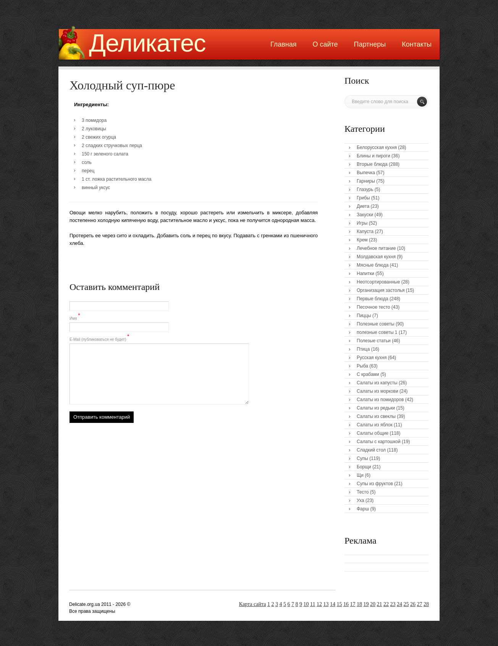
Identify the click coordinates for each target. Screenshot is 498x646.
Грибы (363, 198)
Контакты (417, 44)
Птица (363, 349)
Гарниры (366, 181)
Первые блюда (372, 298)
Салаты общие (372, 433)
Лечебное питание (376, 248)
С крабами (368, 374)
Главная (283, 44)
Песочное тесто (373, 307)
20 (372, 604)
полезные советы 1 (377, 332)
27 (419, 604)
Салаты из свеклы (376, 416)
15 (339, 604)
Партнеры (370, 44)
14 (332, 604)
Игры (362, 223)
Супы (362, 458)
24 (399, 604)
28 (426, 604)
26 (413, 604)
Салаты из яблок (375, 424)
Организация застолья (380, 290)
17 (353, 604)
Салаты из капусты (377, 382)
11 (312, 604)
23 (393, 604)
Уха (360, 500)
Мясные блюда (373, 265)
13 (326, 604)
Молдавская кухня (376, 256)
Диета (363, 206)
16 (346, 604)
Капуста (365, 231)
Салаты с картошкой (379, 441)
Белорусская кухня (377, 147)
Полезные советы (376, 324)
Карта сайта (252, 604)
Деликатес (147, 43)
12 (319, 604)
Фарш (363, 509)
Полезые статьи (374, 340)
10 (306, 604)
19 (366, 604)
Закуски (365, 214)
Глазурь (365, 189)
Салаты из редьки (376, 408)
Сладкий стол (371, 450)
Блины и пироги (373, 156)
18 (359, 604)
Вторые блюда (372, 164)
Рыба (362, 366)
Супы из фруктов (375, 483)
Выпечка (366, 172)
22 (386, 604)
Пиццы (364, 315)
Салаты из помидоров (380, 399)
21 (379, 604)
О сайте (325, 44)
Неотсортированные (378, 282)
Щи (360, 475)
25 (406, 604)
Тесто (363, 492)
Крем (362, 240)
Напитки (365, 273)
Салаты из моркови (377, 391)
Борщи (364, 467)
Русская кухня (371, 357)
